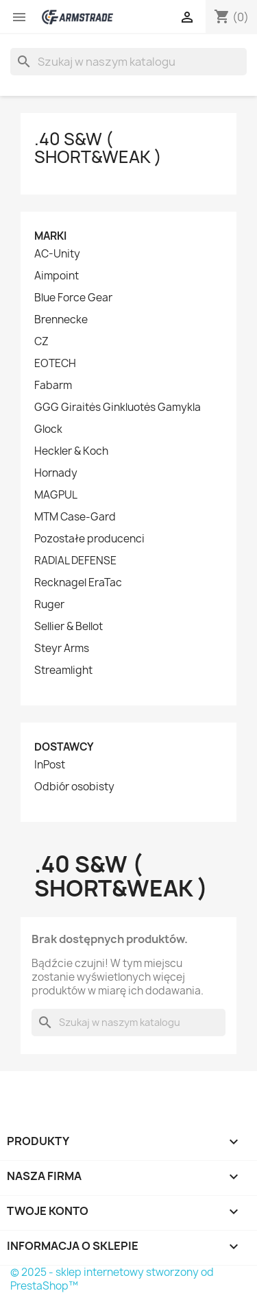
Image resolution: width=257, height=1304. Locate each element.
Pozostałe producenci (89, 539)
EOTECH (55, 364)
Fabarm (53, 385)
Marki (50, 236)
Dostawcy (64, 747)
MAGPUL (55, 495)
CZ (41, 342)
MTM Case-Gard (75, 517)
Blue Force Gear (73, 298)
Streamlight (63, 670)
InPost (49, 765)
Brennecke (61, 320)
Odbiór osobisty (74, 787)
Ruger (49, 605)
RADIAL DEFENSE (75, 561)
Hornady (55, 473)
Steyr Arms (61, 648)
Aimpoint (56, 276)
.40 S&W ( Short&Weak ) (98, 147)
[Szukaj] (128, 61)
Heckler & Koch (71, 451)
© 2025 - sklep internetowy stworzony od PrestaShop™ (112, 1279)
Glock (48, 429)
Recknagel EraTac (78, 583)
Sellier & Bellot (68, 627)
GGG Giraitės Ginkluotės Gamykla (117, 407)
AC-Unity (57, 254)
